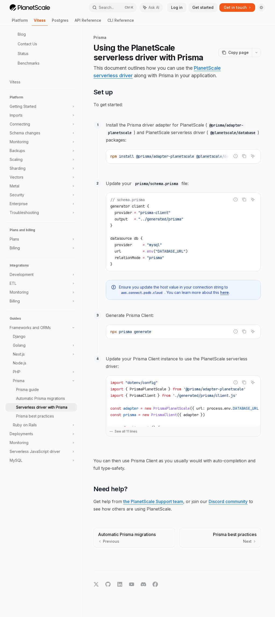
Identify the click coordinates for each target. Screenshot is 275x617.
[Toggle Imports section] (41, 115)
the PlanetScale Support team (153, 501)
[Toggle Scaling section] (41, 159)
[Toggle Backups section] (41, 150)
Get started (203, 7)
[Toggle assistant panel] (151, 7)
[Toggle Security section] (41, 195)
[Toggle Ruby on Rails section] (41, 425)
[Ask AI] (252, 156)
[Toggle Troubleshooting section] (41, 212)
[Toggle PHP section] (41, 372)
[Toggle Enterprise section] (41, 203)
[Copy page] (235, 52)
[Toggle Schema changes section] (41, 133)
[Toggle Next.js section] (41, 354)
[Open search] (113, 7)
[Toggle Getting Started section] (41, 106)
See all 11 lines (123, 431)
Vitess (40, 22)
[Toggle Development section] (41, 274)
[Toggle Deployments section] (41, 434)
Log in (177, 7)
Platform (20, 22)
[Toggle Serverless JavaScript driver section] (41, 451)
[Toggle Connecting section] (41, 124)
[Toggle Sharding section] (41, 168)
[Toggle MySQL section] (41, 460)
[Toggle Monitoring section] (41, 142)
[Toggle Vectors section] (41, 177)
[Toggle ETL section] (41, 283)
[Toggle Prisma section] (41, 380)
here (224, 292)
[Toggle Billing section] (41, 248)
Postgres (60, 22)
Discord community (228, 501)
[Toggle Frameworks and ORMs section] (41, 327)
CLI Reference (120, 22)
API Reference (88, 22)
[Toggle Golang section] (41, 345)
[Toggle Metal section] (41, 186)
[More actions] (256, 52)
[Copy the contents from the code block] (244, 156)
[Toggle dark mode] (261, 7)
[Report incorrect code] (235, 156)
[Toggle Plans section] (41, 239)
